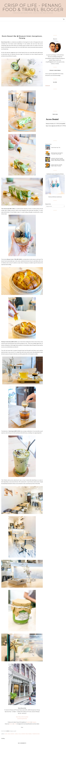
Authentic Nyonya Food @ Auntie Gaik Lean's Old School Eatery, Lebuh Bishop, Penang (57, 159)
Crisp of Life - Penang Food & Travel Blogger (33, 7)
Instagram (34, 722)
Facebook (28, 722)
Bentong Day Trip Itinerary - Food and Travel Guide (57, 153)
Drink (16, 733)
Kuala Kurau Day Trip (55, 147)
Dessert (12, 733)
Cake (9, 733)
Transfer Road (36, 733)
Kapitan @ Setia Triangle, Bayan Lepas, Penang (56, 165)
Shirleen (11, 723)
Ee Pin (15, 723)
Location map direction (22, 718)
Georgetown (24, 733)
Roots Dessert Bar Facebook (22, 716)
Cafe (6, 733)
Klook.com (47, 85)
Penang (30, 733)
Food (19, 733)
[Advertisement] (24, 28)
